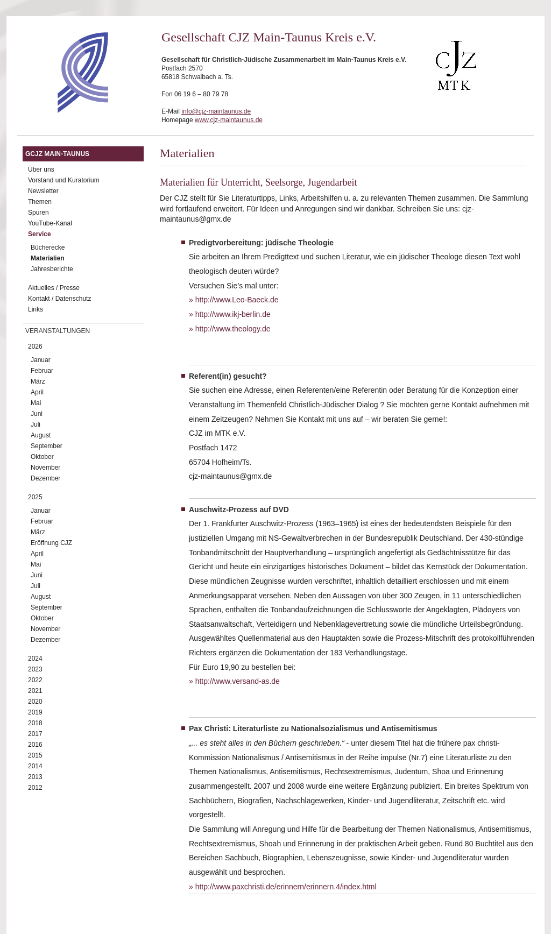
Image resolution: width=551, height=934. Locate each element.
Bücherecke (48, 247)
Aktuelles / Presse (54, 288)
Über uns (41, 169)
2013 (35, 777)
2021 (35, 691)
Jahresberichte (52, 269)
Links (35, 309)
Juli (35, 424)
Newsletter (43, 191)
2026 (35, 346)
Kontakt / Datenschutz (59, 298)
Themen (40, 202)
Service (39, 234)
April (37, 392)
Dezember (45, 478)
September (46, 446)
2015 (35, 755)
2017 (35, 734)
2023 (35, 669)
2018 (35, 723)
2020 (35, 701)
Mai (36, 403)
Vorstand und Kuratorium (64, 180)
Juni (37, 414)
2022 (35, 680)
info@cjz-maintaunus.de (216, 111)
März (38, 381)
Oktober (42, 457)
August (41, 435)
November (45, 467)
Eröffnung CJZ (51, 543)
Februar (42, 370)
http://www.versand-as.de (237, 681)
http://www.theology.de (233, 328)
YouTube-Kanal (50, 223)
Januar (41, 360)
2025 (35, 497)
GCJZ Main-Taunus (57, 154)
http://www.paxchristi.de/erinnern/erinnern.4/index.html (286, 886)
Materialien (48, 258)
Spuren (38, 212)
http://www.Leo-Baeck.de (237, 299)
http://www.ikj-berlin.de (233, 314)
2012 (35, 787)
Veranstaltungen (57, 331)
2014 (35, 766)
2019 (35, 712)
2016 (35, 744)
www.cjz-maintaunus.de (229, 120)
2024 (35, 658)
